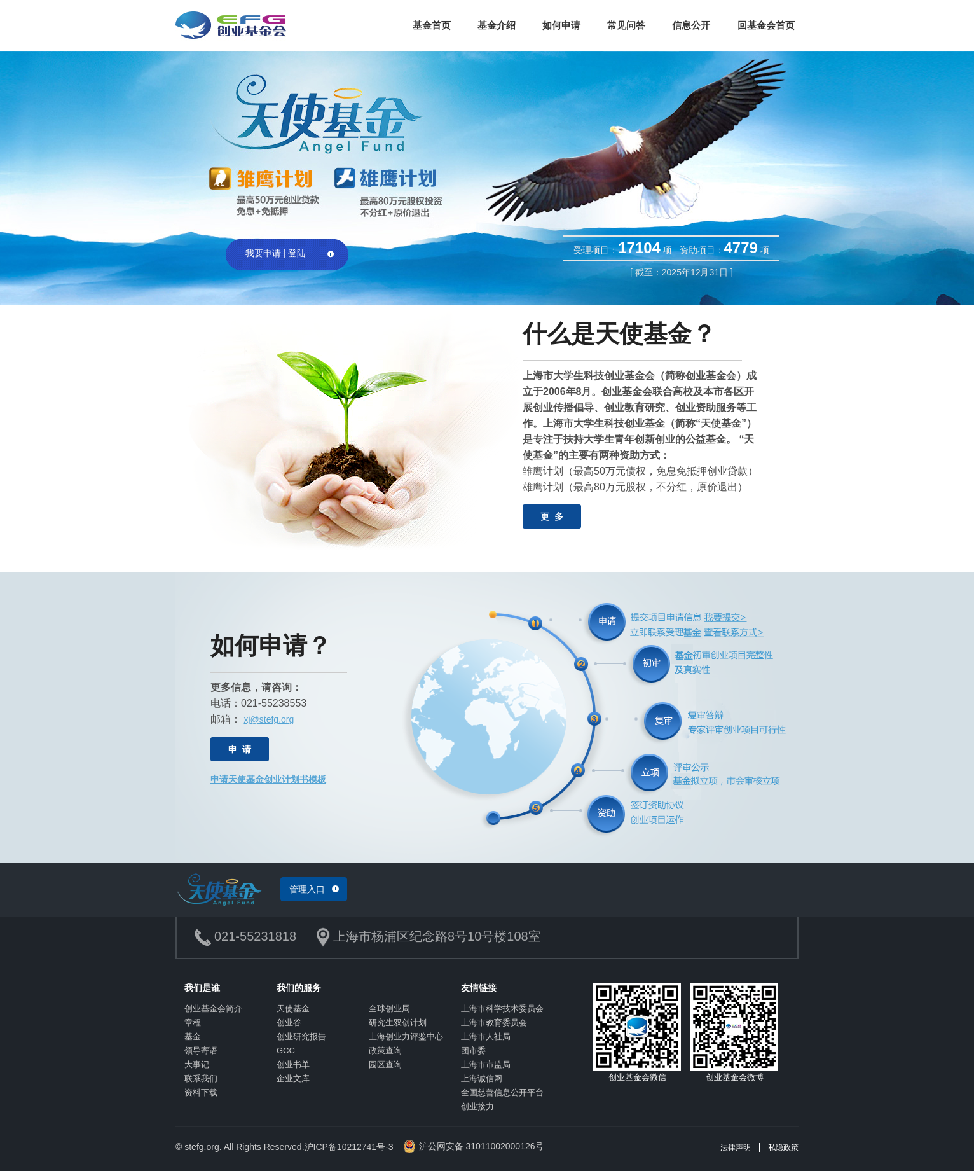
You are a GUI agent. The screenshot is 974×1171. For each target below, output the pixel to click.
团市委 (473, 1050)
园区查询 (385, 1064)
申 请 (239, 749)
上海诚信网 (481, 1078)
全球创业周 (389, 1008)
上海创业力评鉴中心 (406, 1036)
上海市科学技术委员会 (502, 1008)
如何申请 (561, 25)
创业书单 (293, 1064)
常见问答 (626, 25)
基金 (192, 1036)
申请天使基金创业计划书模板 (268, 779)
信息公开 (691, 25)
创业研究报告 (301, 1036)
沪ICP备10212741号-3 (349, 1147)
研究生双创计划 (398, 1022)
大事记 (196, 1064)
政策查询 (385, 1050)
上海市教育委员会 (494, 1022)
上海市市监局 (486, 1064)
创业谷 (289, 1022)
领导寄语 (200, 1050)
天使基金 (293, 1008)
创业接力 (477, 1106)
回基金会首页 (766, 25)
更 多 (551, 516)
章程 (192, 1022)
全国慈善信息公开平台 (502, 1092)
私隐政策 (783, 1147)
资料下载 (200, 1092)
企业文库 (293, 1078)
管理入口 (307, 889)
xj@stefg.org (269, 719)
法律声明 (735, 1147)
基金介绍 (496, 25)
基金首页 (432, 25)
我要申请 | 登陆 (275, 253)
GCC (286, 1050)
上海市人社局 (486, 1036)
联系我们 (200, 1078)
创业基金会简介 (213, 1008)
